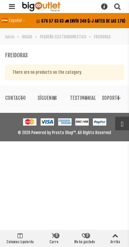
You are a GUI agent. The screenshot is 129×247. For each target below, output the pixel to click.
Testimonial (83, 98)
